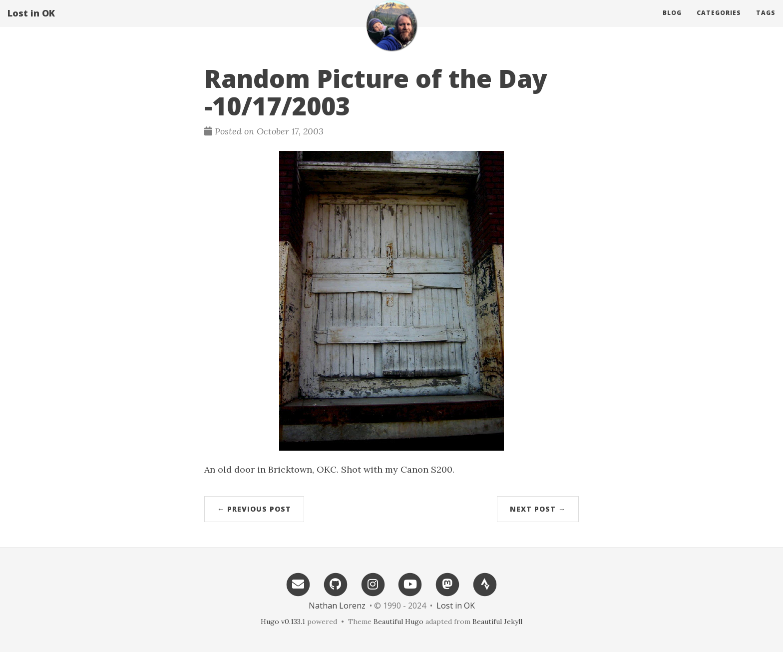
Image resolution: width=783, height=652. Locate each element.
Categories (719, 22)
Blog (672, 22)
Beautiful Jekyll (497, 621)
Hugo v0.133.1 (283, 621)
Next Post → (538, 509)
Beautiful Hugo (398, 621)
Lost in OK (31, 22)
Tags (766, 22)
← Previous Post (254, 509)
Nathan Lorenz (337, 605)
